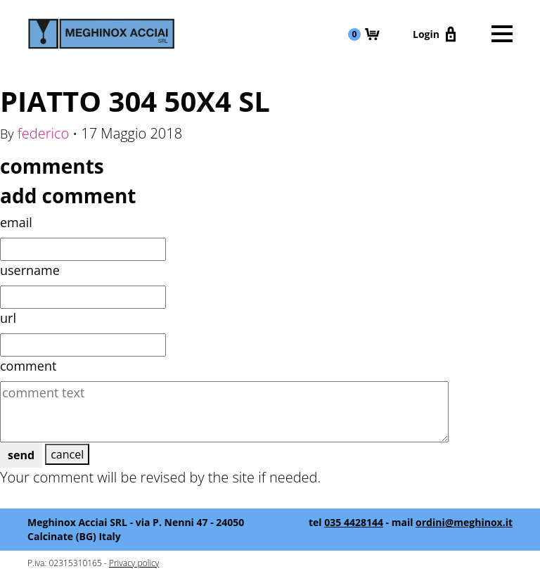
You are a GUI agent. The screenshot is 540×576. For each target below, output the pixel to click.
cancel (67, 454)
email (16, 222)
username (30, 270)
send (21, 455)
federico (43, 133)
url (8, 317)
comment (28, 365)
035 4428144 (353, 522)
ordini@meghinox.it (464, 522)
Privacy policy (134, 563)
